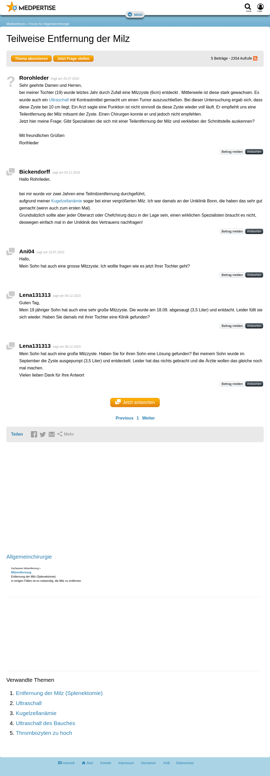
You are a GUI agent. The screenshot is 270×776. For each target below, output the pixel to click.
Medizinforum (15, 24)
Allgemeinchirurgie (29, 557)
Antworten (254, 152)
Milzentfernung (21, 572)
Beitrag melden (232, 152)
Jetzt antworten (135, 402)
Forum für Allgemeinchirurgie (49, 24)
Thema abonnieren (31, 58)
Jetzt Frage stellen (73, 58)
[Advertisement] (88, 498)
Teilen (17, 434)
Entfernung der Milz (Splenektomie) (59, 693)
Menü (135, 14)
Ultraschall (59, 100)
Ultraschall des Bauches (45, 723)
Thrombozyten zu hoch (44, 733)
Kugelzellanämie (66, 201)
